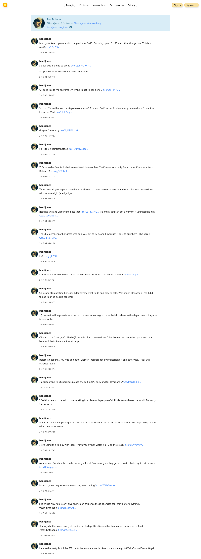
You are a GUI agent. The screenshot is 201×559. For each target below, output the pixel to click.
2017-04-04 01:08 (47, 243)
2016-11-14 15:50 (47, 409)
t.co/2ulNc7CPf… (48, 237)
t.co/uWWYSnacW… (106, 485)
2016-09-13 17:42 (47, 450)
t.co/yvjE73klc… (51, 256)
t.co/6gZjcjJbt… (132, 274)
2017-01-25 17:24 (47, 279)
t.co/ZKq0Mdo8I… (48, 215)
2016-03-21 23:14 (47, 490)
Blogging (70, 5)
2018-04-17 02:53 (47, 52)
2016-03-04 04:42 (47, 553)
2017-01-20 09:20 (47, 346)
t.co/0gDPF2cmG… (70, 130)
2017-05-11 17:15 (47, 176)
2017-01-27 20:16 (47, 261)
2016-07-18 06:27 (47, 472)
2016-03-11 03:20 (47, 513)
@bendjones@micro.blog (87, 23)
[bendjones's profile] (34, 41)
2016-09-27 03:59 (47, 431)
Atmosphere (99, 5)
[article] (100, 46)
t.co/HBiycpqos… (48, 467)
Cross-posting (117, 5)
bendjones (45, 38)
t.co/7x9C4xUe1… (67, 529)
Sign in (177, 5)
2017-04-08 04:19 (47, 221)
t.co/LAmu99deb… (78, 148)
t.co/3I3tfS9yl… (53, 47)
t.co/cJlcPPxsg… (64, 112)
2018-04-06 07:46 (47, 76)
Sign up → (191, 5)
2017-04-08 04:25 (47, 198)
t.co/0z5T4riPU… (111, 89)
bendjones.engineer (58, 27)
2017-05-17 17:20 (47, 154)
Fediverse (84, 5)
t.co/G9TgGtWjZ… (90, 211)
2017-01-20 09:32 (47, 324)
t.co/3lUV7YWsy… (134, 444)
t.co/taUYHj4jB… (132, 382)
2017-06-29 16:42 (47, 117)
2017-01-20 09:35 (47, 302)
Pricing (131, 5)
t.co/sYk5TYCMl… (67, 507)
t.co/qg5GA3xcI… (59, 171)
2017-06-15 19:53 (47, 135)
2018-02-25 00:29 (47, 95)
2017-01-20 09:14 (47, 369)
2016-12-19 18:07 (47, 387)
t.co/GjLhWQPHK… (81, 65)
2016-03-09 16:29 (47, 535)
